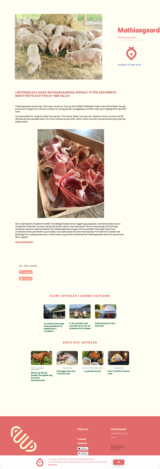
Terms (113, 437)
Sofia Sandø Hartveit (37, 368)
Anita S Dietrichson (92, 368)
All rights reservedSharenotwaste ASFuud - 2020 (117, 447)
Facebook (82, 439)
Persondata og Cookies (119, 433)
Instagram (82, 443)
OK (118, 462)
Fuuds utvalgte (129, 65)
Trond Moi (67, 368)
